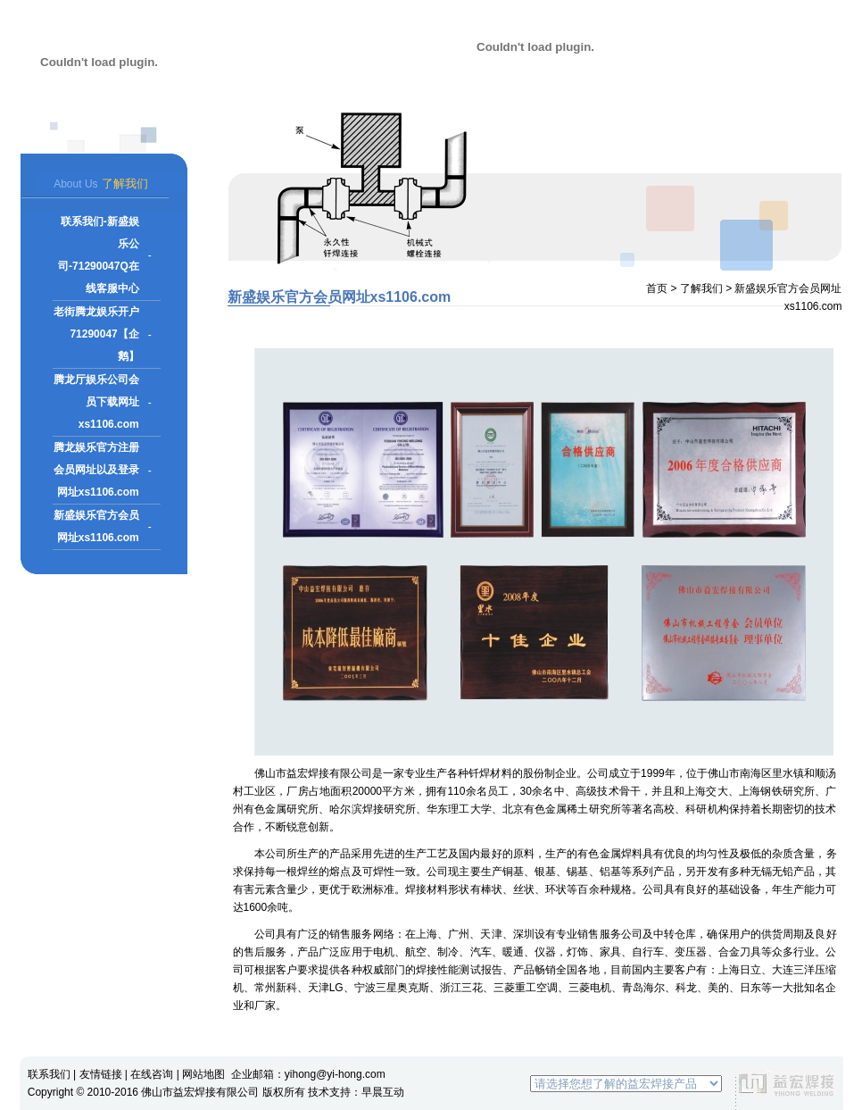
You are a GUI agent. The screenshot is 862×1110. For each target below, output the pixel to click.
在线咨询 (151, 1074)
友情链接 (100, 1074)
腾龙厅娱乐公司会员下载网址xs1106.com (96, 401)
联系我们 (49, 1074)
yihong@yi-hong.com (335, 1074)
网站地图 (203, 1074)
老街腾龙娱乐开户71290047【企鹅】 (96, 334)
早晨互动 (382, 1092)
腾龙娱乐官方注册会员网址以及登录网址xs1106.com (96, 469)
